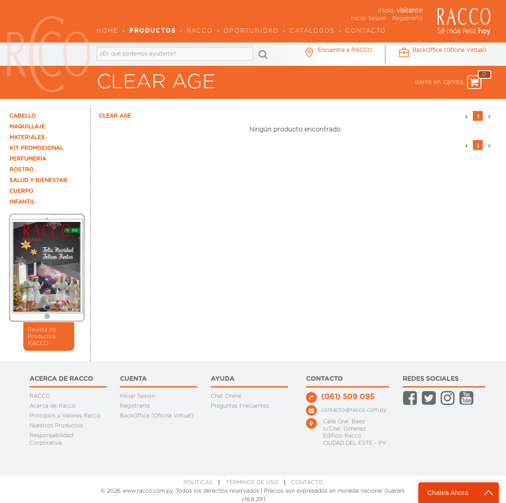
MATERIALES (27, 137)
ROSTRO (21, 169)
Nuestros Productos (56, 425)
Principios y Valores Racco (65, 415)
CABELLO (22, 116)
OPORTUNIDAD (251, 31)
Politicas (198, 482)
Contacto (365, 31)
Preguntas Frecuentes (240, 406)
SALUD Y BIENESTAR (38, 180)
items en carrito (448, 82)
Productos (152, 31)
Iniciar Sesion (368, 18)
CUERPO (21, 191)
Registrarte (407, 18)
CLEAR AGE (115, 116)
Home (108, 31)
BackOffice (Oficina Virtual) (156, 415)
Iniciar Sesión (137, 396)
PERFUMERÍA (27, 159)
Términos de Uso (252, 482)
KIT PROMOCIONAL (36, 148)
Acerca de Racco (53, 406)
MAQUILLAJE (27, 126)
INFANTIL (22, 202)
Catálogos (312, 31)
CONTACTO (307, 482)
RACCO (40, 396)
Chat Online (226, 396)
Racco (200, 31)
